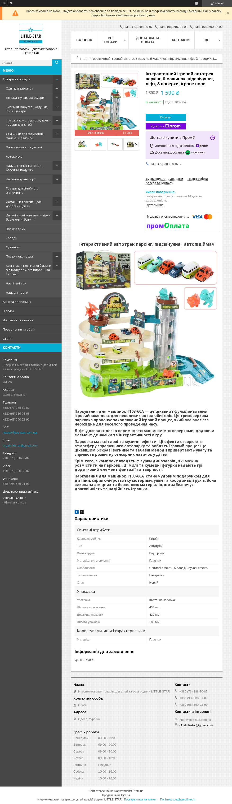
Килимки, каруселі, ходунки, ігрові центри (27, 109)
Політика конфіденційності (177, 799)
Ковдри (11, 238)
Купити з (166, 126)
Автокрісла (14, 156)
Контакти (181, 40)
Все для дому (15, 229)
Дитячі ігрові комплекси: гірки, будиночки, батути (28, 217)
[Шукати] (57, 62)
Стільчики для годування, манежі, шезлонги (25, 136)
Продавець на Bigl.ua (116, 795)
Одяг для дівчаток (19, 88)
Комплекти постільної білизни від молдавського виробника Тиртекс (28, 269)
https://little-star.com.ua (20, 432)
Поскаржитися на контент (141, 799)
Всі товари (110, 40)
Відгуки (8, 311)
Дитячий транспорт (21, 179)
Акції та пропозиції (17, 302)
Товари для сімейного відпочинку (22, 190)
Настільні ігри (16, 283)
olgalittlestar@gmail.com (20, 445)
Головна (84, 40)
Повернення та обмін (19, 329)
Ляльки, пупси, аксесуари (25, 97)
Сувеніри (13, 247)
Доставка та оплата (18, 320)
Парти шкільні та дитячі (24, 147)
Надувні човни (17, 292)
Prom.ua (138, 791)
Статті (7, 338)
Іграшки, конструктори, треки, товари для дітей (28, 122)
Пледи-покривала (19, 256)
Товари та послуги (17, 79)
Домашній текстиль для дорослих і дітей (23, 204)
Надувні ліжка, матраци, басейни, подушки (24, 167)
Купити (165, 117)
